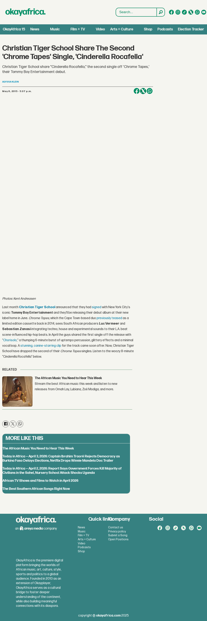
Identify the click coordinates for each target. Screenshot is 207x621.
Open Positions (118, 539)
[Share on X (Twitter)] (143, 91)
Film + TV (78, 29)
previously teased (109, 318)
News (34, 29)
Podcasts (165, 29)
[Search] (160, 12)
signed (96, 307)
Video (100, 29)
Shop (148, 29)
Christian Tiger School (37, 307)
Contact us (115, 527)
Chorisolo (10, 340)
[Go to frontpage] (25, 12)
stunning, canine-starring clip (40, 346)
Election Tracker (191, 29)
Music (55, 29)
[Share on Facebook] (137, 91)
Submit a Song (117, 535)
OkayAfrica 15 (14, 29)
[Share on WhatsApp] (150, 91)
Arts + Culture (121, 29)
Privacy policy (117, 531)
